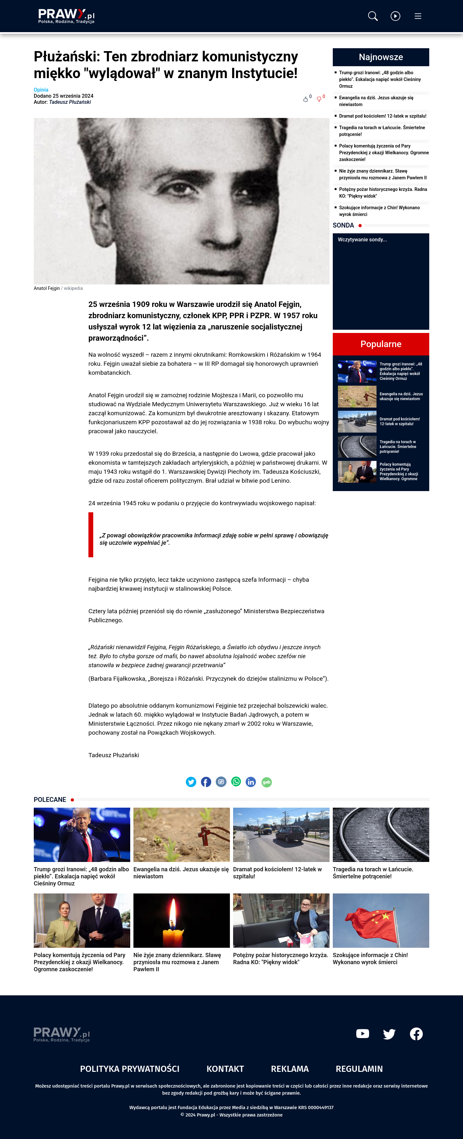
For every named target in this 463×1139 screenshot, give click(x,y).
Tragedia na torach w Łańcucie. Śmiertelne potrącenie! (382, 131)
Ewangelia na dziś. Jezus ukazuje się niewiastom (376, 101)
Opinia (41, 90)
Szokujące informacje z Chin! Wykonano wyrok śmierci (379, 211)
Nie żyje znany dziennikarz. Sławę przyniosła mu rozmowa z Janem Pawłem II (383, 174)
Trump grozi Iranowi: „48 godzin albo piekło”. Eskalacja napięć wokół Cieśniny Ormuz (380, 79)
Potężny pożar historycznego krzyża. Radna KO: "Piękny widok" (383, 193)
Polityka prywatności (130, 1068)
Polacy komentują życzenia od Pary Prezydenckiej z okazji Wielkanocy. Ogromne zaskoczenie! (384, 152)
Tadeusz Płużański (70, 102)
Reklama (290, 1068)
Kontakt (225, 1068)
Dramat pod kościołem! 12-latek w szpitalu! (382, 116)
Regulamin (359, 1068)
